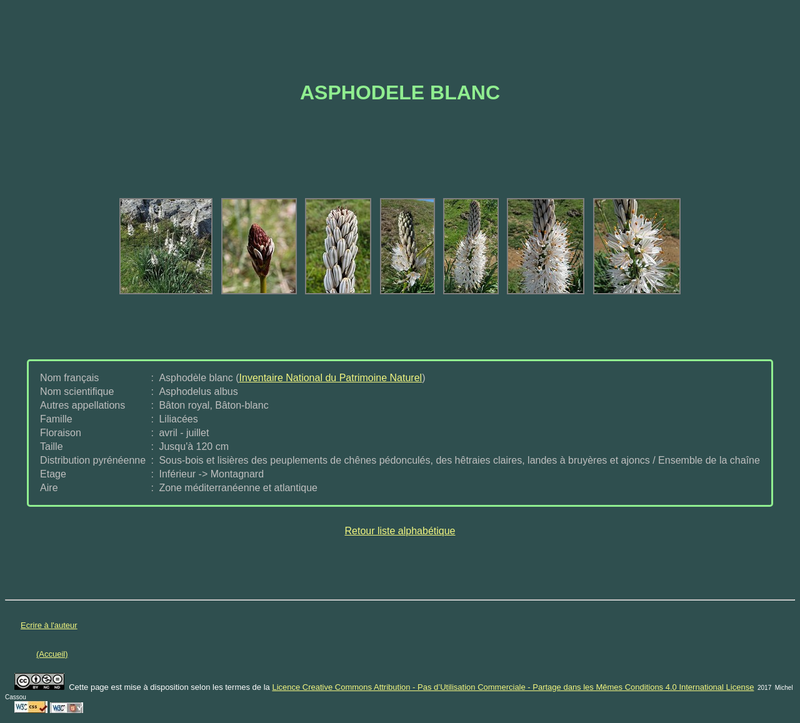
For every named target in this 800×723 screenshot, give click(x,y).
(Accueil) (52, 654)
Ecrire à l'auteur (49, 625)
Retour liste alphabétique (399, 531)
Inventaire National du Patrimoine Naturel (330, 377)
